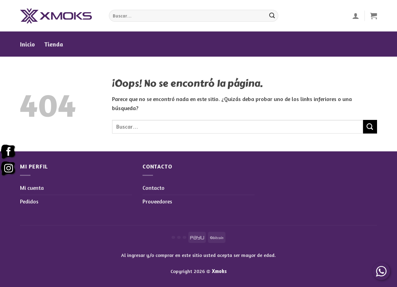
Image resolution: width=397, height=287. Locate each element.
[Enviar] (272, 16)
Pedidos (29, 201)
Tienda (53, 44)
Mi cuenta (32, 187)
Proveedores (157, 201)
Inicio (27, 44)
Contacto (153, 187)
